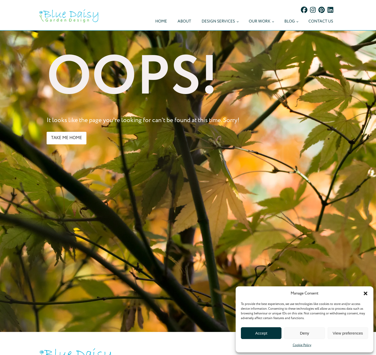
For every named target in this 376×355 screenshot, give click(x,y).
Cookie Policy (302, 345)
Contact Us (320, 21)
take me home (66, 138)
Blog (289, 21)
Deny (304, 333)
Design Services (218, 21)
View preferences (348, 333)
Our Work (259, 21)
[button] (365, 293)
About (184, 21)
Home (161, 21)
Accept (261, 333)
